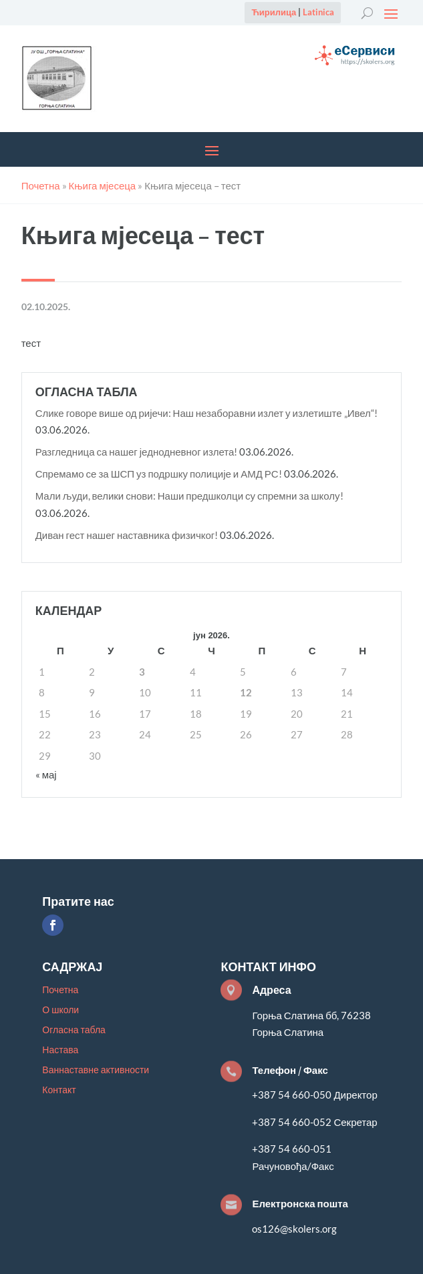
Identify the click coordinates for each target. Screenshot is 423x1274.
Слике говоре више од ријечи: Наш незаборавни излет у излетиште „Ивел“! (206, 413)
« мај (46, 774)
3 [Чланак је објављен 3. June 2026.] (142, 672)
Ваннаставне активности (95, 1070)
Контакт (59, 1090)
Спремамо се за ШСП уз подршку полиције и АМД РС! (158, 474)
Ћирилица (273, 12)
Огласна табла (74, 1030)
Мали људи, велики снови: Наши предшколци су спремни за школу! (189, 496)
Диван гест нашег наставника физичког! (127, 535)
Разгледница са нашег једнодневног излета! (136, 452)
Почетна (60, 990)
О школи (60, 1010)
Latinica (318, 12)
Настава (60, 1050)
